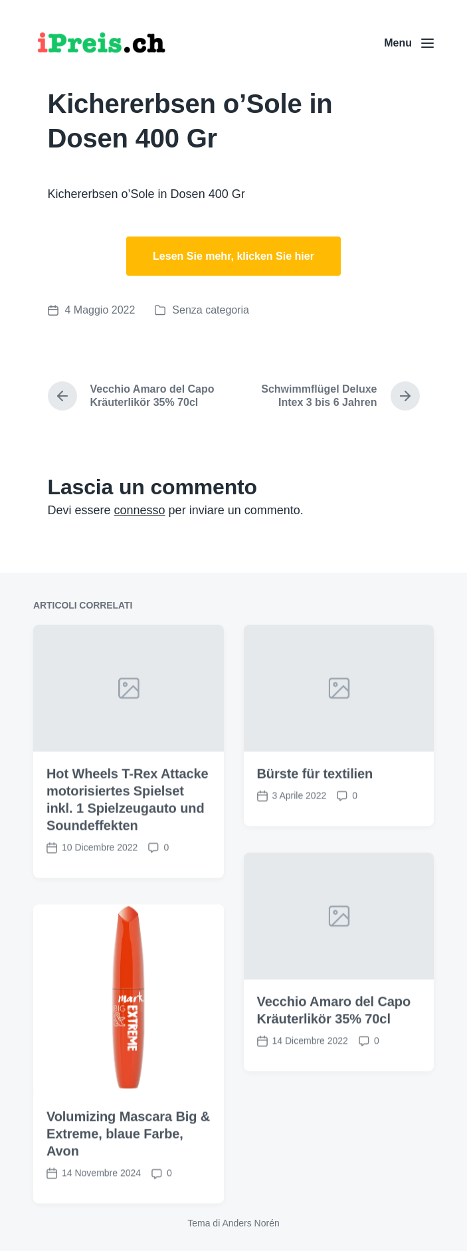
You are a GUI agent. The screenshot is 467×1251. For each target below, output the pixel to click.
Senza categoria (210, 310)
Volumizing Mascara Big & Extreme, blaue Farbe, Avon (128, 1168)
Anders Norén (250, 1223)
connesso (139, 510)
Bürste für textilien (315, 808)
